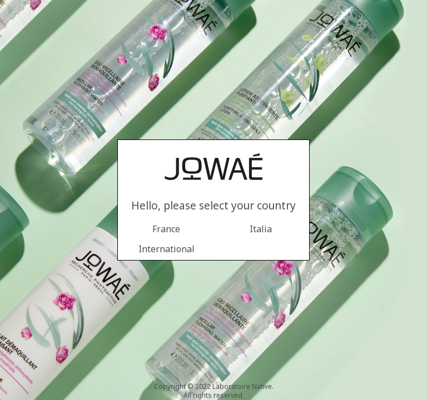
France (166, 229)
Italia (261, 229)
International (166, 249)
